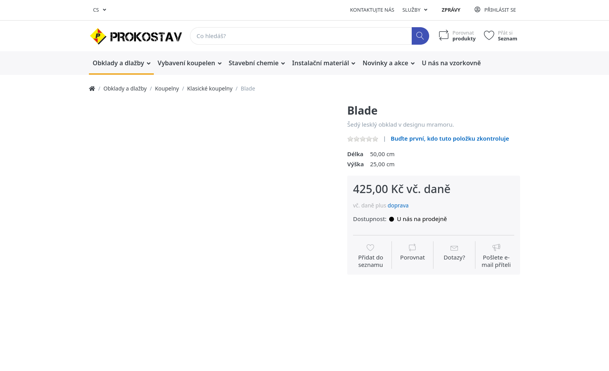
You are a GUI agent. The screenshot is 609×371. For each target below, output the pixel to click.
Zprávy (451, 9)
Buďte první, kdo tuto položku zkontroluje (450, 138)
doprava (398, 205)
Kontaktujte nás (372, 9)
